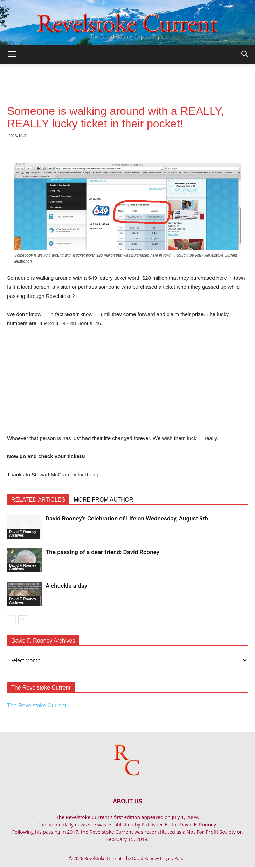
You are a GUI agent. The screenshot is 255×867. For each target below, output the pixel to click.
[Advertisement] (127, 76)
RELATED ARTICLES (38, 500)
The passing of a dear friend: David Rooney (102, 551)
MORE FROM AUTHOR (103, 500)
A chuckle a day (66, 585)
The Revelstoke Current (36, 705)
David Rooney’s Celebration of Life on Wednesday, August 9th (127, 518)
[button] (245, 54)
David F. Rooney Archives (22, 533)
